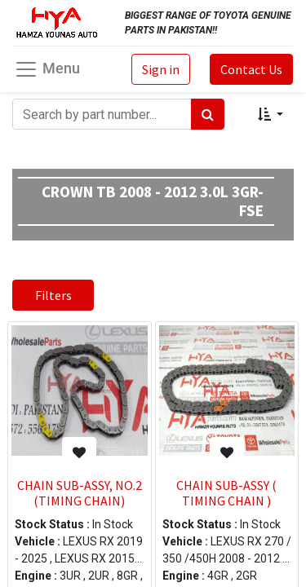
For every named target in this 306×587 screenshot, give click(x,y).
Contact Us (251, 69)
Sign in (161, 69)
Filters (53, 295)
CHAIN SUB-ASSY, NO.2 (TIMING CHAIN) (79, 493)
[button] (270, 114)
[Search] (207, 114)
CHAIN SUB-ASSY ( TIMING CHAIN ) (226, 493)
